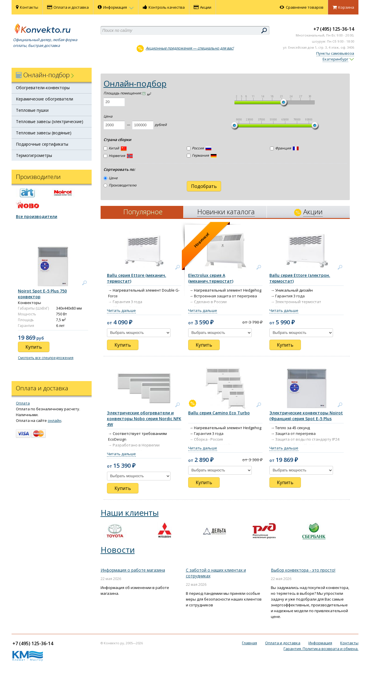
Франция (284, 148)
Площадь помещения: (124, 93)
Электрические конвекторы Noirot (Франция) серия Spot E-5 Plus (306, 415)
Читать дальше (121, 310)
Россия (199, 148)
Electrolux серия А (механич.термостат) (210, 278)
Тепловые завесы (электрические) (49, 121)
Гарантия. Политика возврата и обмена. (321, 648)
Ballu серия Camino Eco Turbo (219, 413)
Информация (116, 7)
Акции (202, 7)
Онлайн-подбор (134, 83)
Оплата (23, 403)
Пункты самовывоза (335, 53)
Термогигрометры (34, 155)
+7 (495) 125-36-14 (333, 29)
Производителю (119, 185)
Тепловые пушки (32, 110)
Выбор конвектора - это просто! (303, 570)
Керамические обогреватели (44, 99)
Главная (249, 642)
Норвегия (118, 155)
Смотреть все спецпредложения (45, 357)
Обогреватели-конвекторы (43, 87)
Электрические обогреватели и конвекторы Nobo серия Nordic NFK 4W (144, 418)
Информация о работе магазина (133, 570)
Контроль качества (164, 7)
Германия (202, 155)
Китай (115, 148)
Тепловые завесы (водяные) (43, 133)
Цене (110, 177)
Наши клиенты (130, 512)
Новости (118, 549)
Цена (107, 116)
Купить (122, 345)
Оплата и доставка (68, 7)
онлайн (54, 420)
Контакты (27, 7)
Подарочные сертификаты (42, 144)
